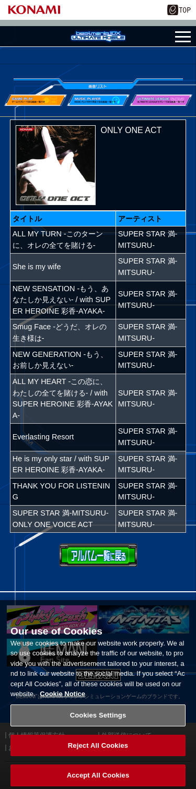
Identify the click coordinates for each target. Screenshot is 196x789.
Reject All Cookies (98, 750)
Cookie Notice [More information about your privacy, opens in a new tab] (62, 698)
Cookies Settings (98, 720)
